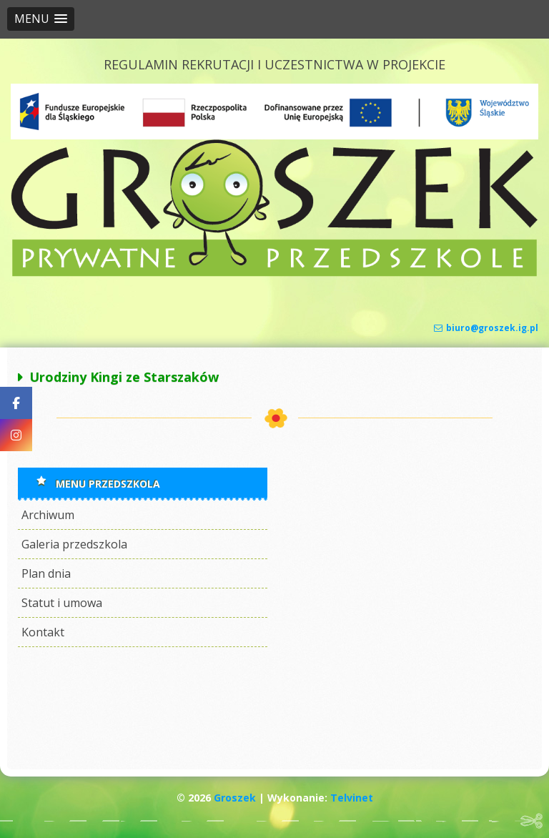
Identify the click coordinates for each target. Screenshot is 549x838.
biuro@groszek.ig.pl (486, 328)
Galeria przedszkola (74, 544)
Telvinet (351, 797)
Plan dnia (46, 573)
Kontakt (42, 632)
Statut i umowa (61, 603)
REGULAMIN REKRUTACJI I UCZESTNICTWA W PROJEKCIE (274, 64)
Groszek (235, 797)
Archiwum (47, 515)
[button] (40, 19)
